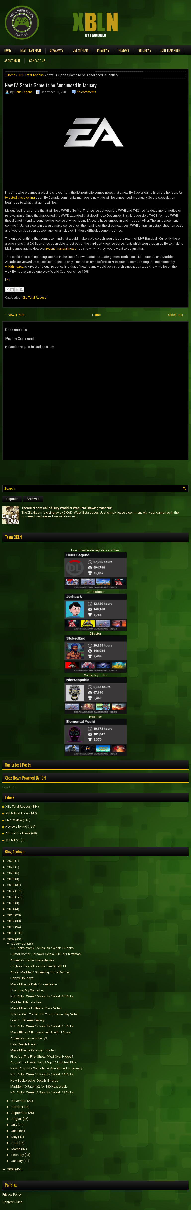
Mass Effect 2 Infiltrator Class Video (36, 1008)
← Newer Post (14, 315)
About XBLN (12, 61)
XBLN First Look (17, 813)
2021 (10, 867)
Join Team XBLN (170, 50)
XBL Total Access (31, 75)
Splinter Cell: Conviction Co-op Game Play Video (44, 1014)
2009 (10, 939)
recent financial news (61, 248)
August (16, 1119)
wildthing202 (14, 266)
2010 (10, 933)
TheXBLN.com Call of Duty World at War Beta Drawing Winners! (67, 508)
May (14, 1137)
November (18, 1101)
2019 (10, 879)
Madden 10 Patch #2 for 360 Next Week (38, 1086)
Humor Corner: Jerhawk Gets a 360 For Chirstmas (45, 954)
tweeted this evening (20, 197)
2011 (10, 927)
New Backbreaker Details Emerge (34, 1080)
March (15, 1149)
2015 (10, 903)
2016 (10, 897)
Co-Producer (95, 592)
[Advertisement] (60, 471)
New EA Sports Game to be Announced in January (51, 85)
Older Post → (177, 315)
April (14, 1143)
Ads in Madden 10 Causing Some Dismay (40, 972)
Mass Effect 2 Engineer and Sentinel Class (40, 1032)
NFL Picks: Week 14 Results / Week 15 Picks (42, 1026)
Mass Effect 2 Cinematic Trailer (32, 1050)
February (17, 1155)
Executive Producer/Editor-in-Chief (95, 550)
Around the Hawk (17, 833)
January (17, 1161)
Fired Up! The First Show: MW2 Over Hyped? (41, 1056)
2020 (10, 873)
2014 (10, 909)
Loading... (9, 787)
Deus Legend (23, 92)
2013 (10, 915)
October (17, 1107)
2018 (10, 885)
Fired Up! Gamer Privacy (27, 1020)
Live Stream (80, 50)
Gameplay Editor (95, 675)
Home (7, 50)
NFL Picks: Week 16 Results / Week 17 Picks (42, 948)
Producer (95, 717)
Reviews (124, 50)
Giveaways (56, 50)
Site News (144, 50)
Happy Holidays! (22, 978)
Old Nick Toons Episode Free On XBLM (38, 966)
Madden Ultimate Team (27, 1002)
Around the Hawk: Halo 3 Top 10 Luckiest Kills (43, 1062)
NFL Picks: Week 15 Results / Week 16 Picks (42, 996)
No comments (86, 92)
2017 (10, 891)
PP (7, 280)
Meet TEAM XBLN (30, 50)
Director (95, 633)
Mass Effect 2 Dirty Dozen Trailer (33, 984)
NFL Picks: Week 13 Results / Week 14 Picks (42, 1074)
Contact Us (37, 61)
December (18, 943)
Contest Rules (12, 1202)
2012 (10, 921)
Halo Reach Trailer (23, 1044)
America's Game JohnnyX (28, 1038)
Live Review (13, 820)
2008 (10, 1169)
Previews (103, 50)
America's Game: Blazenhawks (32, 960)
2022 (10, 861)
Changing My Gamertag (27, 990)
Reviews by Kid (16, 826)
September (19, 1113)
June (14, 1131)
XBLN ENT (12, 840)
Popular (12, 499)
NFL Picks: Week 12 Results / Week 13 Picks (42, 1092)
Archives (33, 499)
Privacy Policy (12, 1194)
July (14, 1125)
